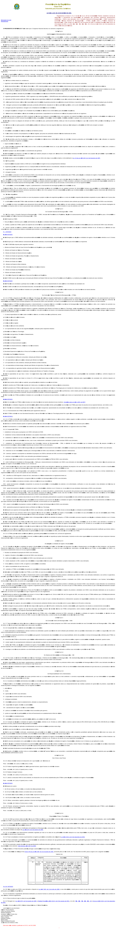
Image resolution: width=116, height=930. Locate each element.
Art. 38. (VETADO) (8, 886)
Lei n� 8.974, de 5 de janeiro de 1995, (26, 901)
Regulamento (4, 21)
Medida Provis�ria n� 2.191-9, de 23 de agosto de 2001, (54, 901)
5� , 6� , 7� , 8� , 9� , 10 (83, 901)
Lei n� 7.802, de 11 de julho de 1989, (49, 889)
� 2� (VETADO (8, 416)
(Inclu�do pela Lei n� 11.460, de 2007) (74, 402)
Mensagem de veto (6, 20)
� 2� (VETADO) (8, 234)
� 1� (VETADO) (8, 783)
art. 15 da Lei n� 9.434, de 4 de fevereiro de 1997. (86, 158)
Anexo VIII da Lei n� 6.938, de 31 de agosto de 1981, (39, 851)
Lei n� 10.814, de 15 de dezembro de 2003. (73, 837)
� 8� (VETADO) (8, 399)
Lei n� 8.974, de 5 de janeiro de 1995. (32, 829)
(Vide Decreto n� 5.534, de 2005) (27, 846)
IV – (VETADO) (7, 231)
